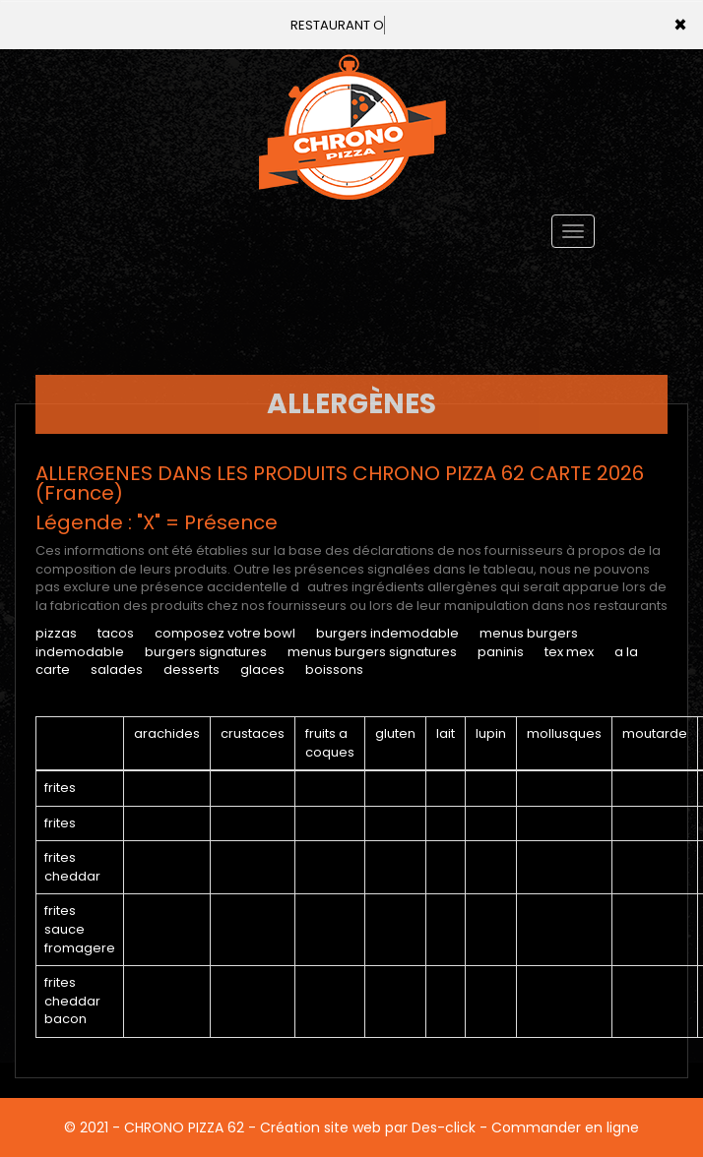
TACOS (115, 633)
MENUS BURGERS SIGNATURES (372, 651)
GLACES (262, 669)
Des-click (444, 1127)
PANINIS (501, 651)
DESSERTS (191, 669)
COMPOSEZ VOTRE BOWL (225, 633)
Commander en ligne (565, 1127)
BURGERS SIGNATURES (206, 651)
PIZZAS (56, 633)
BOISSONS (334, 669)
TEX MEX (569, 651)
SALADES (117, 669)
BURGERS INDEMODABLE (387, 633)
